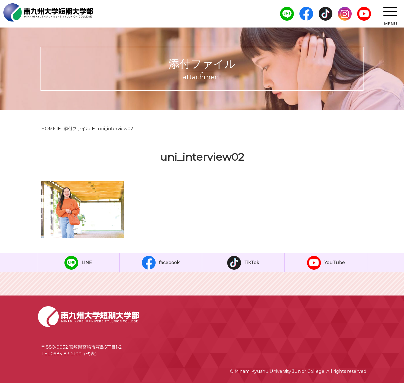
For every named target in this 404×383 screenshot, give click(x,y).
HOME (48, 128)
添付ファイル (77, 128)
